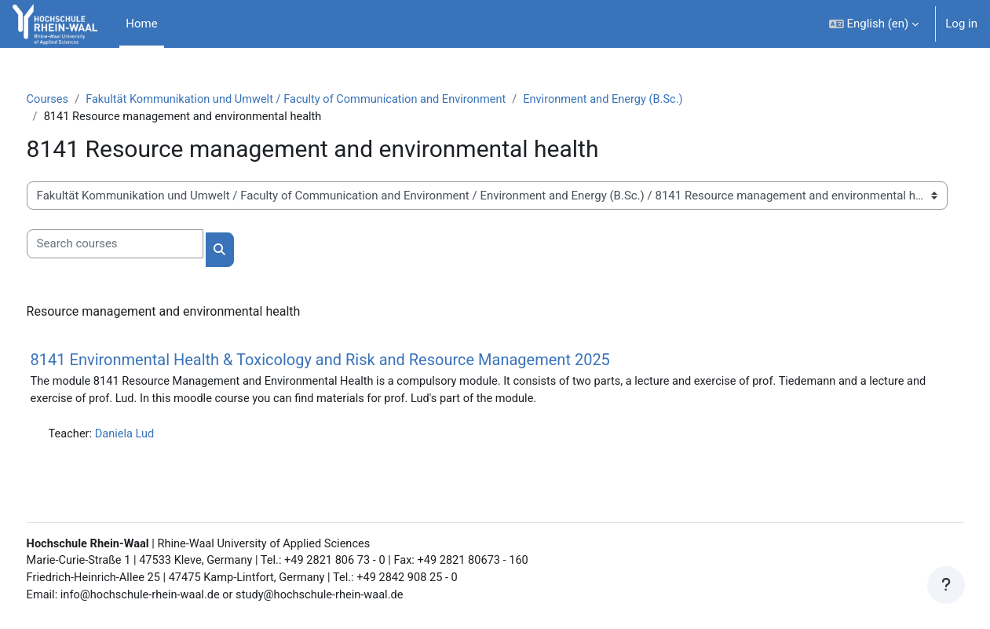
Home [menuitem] (141, 23)
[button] (874, 24)
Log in (961, 23)
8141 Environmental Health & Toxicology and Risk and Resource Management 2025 (349, 361)
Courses (77, 100)
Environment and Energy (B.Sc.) (649, 100)
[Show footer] (946, 585)
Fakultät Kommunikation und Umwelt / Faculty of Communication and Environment (332, 100)
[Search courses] (144, 245)
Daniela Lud (156, 437)
